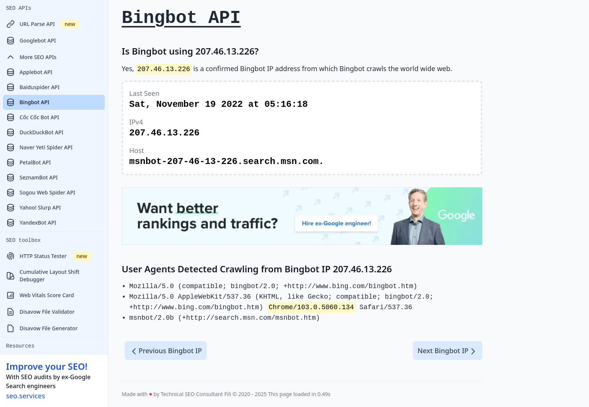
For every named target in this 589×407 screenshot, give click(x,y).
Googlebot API (31, 40)
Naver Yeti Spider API (39, 147)
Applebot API (29, 72)
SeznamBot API (32, 177)
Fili (227, 394)
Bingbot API (27, 102)
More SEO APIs (31, 57)
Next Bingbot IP (447, 351)
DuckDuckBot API (34, 132)
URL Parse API (42, 24)
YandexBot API (31, 222)
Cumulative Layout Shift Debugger (43, 275)
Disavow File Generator (42, 328)
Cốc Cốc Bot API (32, 117)
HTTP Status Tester (48, 256)
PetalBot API (28, 162)
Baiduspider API (33, 87)
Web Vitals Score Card (40, 295)
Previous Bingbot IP (166, 351)
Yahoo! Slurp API (33, 207)
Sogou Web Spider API (40, 192)
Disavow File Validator (40, 311)
